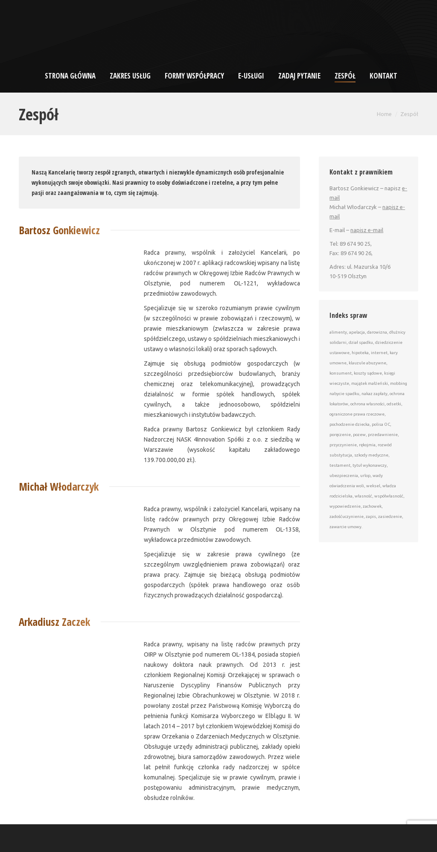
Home (384, 114)
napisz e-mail (366, 230)
